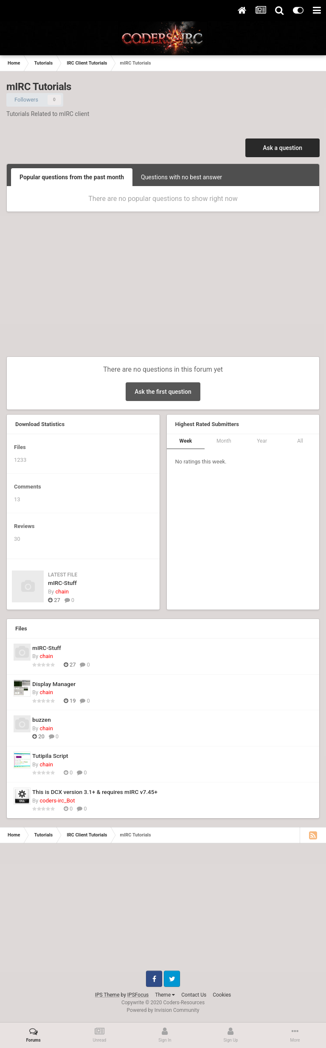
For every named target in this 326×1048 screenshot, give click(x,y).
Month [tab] (223, 441)
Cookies (222, 995)
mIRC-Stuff (62, 582)
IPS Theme (107, 995)
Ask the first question (163, 391)
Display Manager (54, 684)
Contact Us (193, 995)
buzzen (41, 719)
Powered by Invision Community (163, 1010)
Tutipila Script (50, 755)
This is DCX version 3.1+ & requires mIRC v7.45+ (94, 791)
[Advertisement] (163, 288)
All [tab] (300, 441)
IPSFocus (138, 995)
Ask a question (282, 147)
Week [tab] (186, 441)
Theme (165, 995)
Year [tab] (262, 441)
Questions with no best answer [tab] (181, 177)
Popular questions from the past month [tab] (72, 177)
